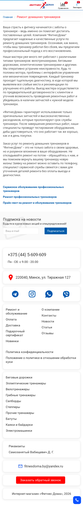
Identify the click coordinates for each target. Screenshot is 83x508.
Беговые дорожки (19, 377)
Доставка (13, 325)
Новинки (12, 341)
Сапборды (13, 401)
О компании (50, 309)
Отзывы (47, 333)
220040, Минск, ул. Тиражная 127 (43, 277)
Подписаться (55, 231)
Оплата (11, 319)
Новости (48, 321)
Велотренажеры (18, 389)
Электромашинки (19, 430)
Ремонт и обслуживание (16, 311)
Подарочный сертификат (15, 333)
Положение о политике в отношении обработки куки (41, 360)
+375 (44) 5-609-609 (27, 254)
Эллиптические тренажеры (26, 383)
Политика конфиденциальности (29, 352)
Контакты (49, 315)
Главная (8, 17)
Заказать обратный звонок (40, 480)
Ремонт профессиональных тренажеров (30, 196)
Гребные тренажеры (20, 395)
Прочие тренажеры (20, 413)
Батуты (11, 419)
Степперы (13, 407)
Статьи (47, 327)
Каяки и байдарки (19, 425)
